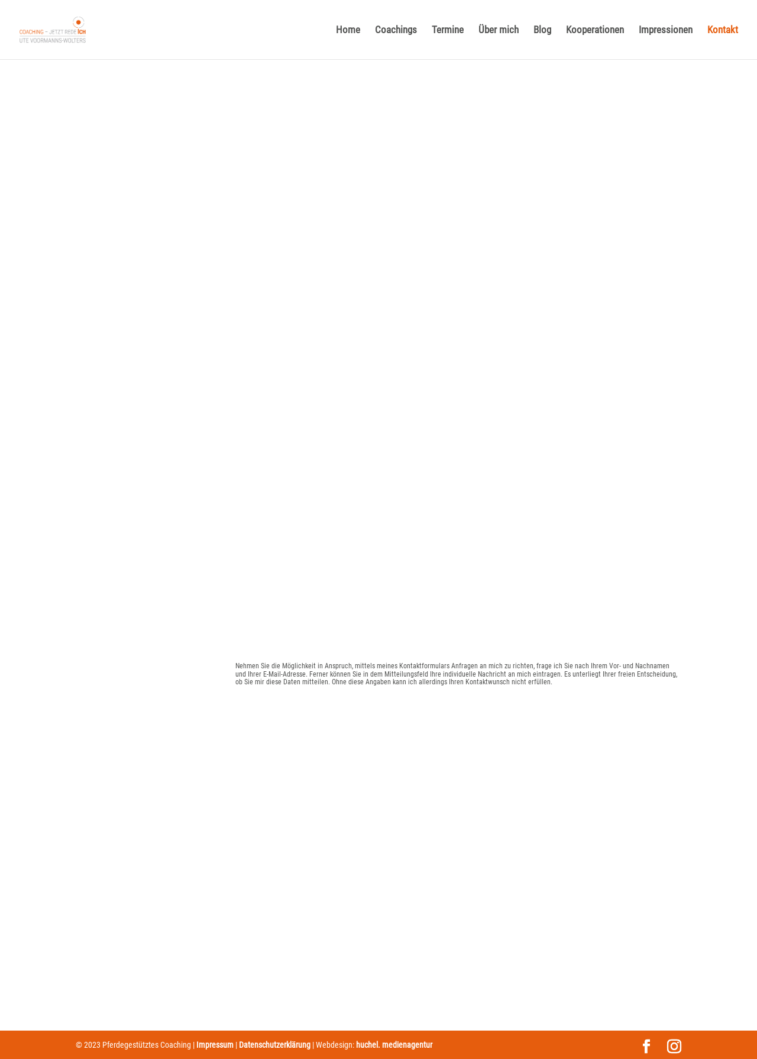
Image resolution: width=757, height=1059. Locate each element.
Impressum (215, 1045)
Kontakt (722, 30)
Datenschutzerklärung (274, 1045)
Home (348, 30)
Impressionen (666, 30)
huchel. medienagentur (394, 1045)
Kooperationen (595, 30)
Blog (542, 30)
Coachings (396, 30)
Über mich (498, 30)
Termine (448, 30)
